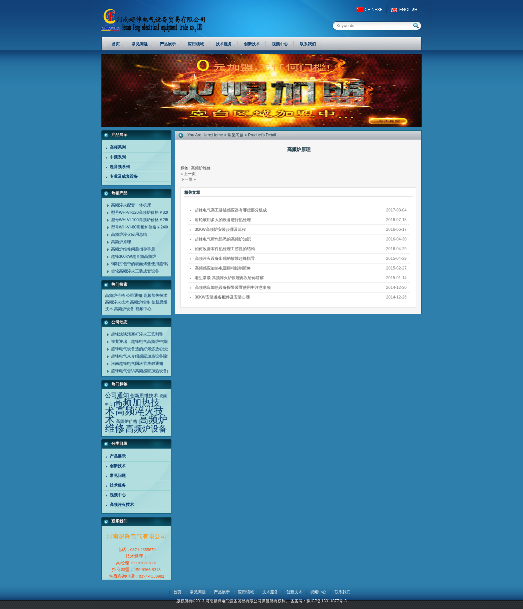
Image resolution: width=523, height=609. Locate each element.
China (372, 9)
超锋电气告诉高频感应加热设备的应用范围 (149, 371)
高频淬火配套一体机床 (131, 205)
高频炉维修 (140, 302)
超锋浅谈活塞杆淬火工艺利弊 (137, 334)
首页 (177, 592)
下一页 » (188, 179)
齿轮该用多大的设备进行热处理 (223, 219)
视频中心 (143, 309)
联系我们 (343, 592)
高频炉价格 (115, 295)
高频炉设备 (124, 309)
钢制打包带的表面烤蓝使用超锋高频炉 (145, 263)
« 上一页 (188, 173)
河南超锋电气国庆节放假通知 (137, 363)
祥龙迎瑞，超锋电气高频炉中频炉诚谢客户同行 (153, 341)
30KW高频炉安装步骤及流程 (220, 229)
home (217, 135)
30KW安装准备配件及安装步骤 (222, 297)
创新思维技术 (144, 395)
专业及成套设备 (124, 176)
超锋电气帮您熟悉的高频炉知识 (223, 239)
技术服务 (118, 485)
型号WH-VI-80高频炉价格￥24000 (141, 227)
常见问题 (118, 475)
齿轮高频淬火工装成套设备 (135, 271)
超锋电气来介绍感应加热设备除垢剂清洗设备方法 (155, 356)
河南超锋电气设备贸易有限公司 (159, 20)
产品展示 (118, 456)
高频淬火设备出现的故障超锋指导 (225, 258)
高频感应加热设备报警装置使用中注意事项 (233, 287)
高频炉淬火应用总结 (129, 234)
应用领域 (246, 592)
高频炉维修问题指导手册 (133, 249)
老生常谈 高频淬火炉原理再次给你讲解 (229, 277)
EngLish (406, 9)
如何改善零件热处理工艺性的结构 (225, 248)
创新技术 (118, 466)
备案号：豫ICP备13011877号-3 (319, 601)
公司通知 (134, 295)
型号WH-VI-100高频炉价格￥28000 (142, 219)
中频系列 (118, 157)
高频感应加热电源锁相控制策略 (223, 268)
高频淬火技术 (117, 302)
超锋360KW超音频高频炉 (133, 256)
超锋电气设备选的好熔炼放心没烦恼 (143, 349)
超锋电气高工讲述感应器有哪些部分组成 (231, 210)
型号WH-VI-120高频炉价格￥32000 (142, 212)
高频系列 (118, 147)
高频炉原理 (121, 241)
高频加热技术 (155, 295)
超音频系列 (120, 166)
